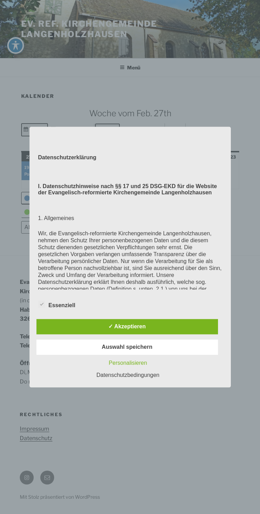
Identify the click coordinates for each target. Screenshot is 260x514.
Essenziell (56, 304)
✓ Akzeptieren (127, 326)
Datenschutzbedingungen (128, 375)
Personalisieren (128, 363)
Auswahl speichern (127, 347)
